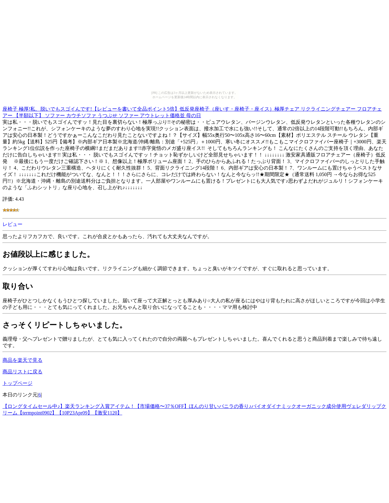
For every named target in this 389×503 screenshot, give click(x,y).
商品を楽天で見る (22, 360)
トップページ (17, 383)
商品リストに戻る (22, 371)
